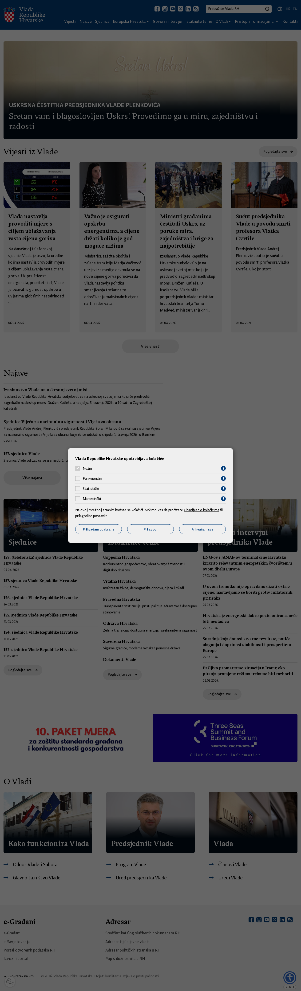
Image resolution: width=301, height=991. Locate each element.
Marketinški (92, 499)
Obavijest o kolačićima (201, 510)
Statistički (91, 489)
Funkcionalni (92, 478)
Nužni (87, 468)
